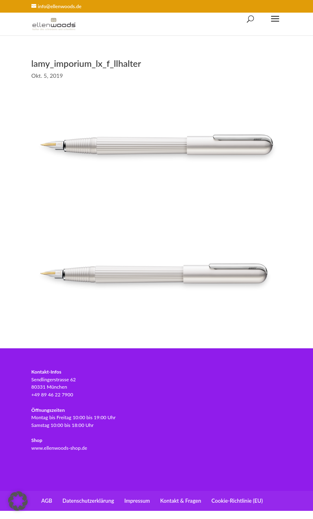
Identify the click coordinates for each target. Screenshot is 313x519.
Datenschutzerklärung (88, 500)
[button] (18, 501)
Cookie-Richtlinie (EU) (237, 500)
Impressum (137, 500)
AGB (46, 500)
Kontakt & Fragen (180, 500)
